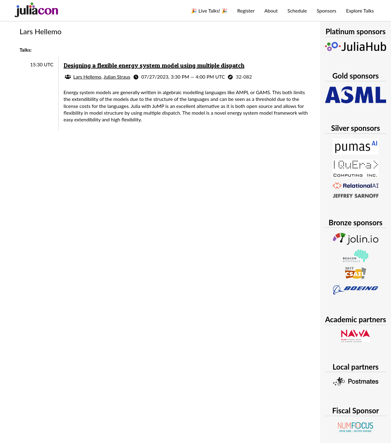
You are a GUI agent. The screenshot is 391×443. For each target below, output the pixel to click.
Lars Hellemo (87, 76)
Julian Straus (117, 76)
